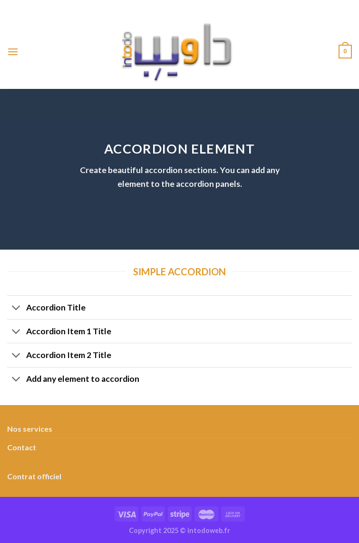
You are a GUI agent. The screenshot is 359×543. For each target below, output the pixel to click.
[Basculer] (16, 308)
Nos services (29, 428)
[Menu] (13, 51)
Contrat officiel (34, 476)
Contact (21, 447)
